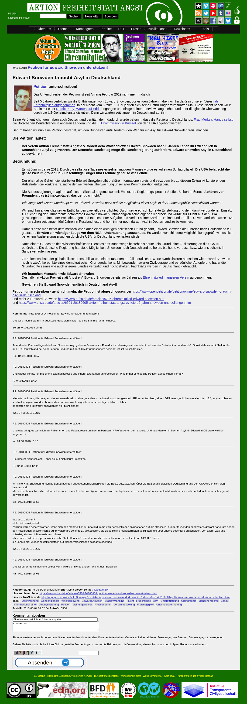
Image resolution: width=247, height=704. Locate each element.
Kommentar (57, 627)
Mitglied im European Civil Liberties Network (69, 678)
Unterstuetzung (170, 600)
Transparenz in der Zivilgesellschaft (194, 678)
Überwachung (30, 600)
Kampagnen (85, 29)
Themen (63, 29)
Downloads (182, 29)
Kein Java (169, 678)
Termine (106, 29)
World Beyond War (152, 678)
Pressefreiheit (103, 604)
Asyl (155, 600)
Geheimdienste (50, 600)
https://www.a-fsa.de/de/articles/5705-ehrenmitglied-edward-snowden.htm (111, 299)
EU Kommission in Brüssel (116, 123)
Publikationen (157, 29)
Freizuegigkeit (145, 604)
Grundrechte (188, 600)
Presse (136, 29)
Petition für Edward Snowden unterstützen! (68, 67)
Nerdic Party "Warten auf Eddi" (78, 109)
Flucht (130, 600)
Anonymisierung (49, 604)
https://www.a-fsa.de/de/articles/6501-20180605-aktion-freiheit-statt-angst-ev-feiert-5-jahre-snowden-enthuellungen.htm (105, 302)
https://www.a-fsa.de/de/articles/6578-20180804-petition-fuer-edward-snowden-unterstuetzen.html (98, 593)
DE (9, 13)
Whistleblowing (71, 600)
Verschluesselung (124, 604)
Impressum (24, 18)
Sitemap (12, 18)
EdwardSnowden (92, 600)
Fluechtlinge (143, 600)
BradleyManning (114, 600)
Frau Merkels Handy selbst (213, 119)
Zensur (225, 600)
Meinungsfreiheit (82, 604)
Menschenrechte (209, 600)
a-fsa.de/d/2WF (101, 589)
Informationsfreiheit (25, 604)
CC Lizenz (39, 678)
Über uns (44, 29)
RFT (121, 29)
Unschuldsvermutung (169, 604)
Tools (205, 29)
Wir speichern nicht (131, 678)
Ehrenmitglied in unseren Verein (166, 277)
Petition (41, 86)
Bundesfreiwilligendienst (106, 678)
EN (15, 13)
